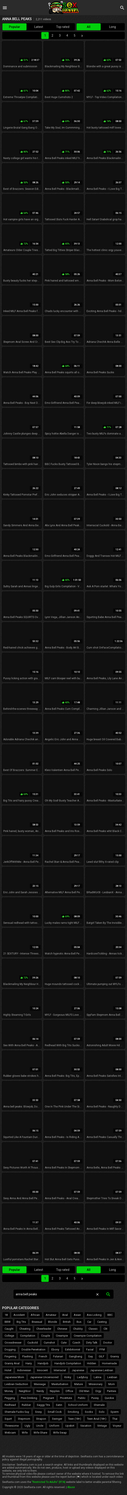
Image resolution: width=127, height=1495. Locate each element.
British (67, 1321)
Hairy (28, 1363)
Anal (65, 1314)
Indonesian (24, 1370)
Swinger (57, 1418)
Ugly (27, 1425)
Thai (114, 1418)
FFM (102, 1349)
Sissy (38, 1411)
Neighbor (25, 1391)
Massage (40, 1384)
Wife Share (40, 1432)
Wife (25, 1432)
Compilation (27, 1335)
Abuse (71, 1487)
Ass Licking (94, 1314)
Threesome (12, 1425)
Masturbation (60, 1384)
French (43, 1356)
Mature (78, 1384)
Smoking (73, 1411)
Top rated (62, 27)
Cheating (24, 1328)
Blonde (52, 1321)
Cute (64, 1342)
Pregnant (48, 1398)
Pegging (10, 1398)
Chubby (78, 1328)
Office (69, 1391)
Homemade (109, 1363)
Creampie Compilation (88, 1335)
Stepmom (24, 1418)
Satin (59, 1404)
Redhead (10, 1404)
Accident (19, 1314)
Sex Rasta (63, 7)
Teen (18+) (74, 1418)
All (88, 27)
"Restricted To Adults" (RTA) (48, 1482)
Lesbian (112, 1377)
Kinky (67, 1377)
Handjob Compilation (67, 1363)
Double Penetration (33, 1349)
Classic (93, 1328)
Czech (76, 1342)
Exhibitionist (72, 1349)
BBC (110, 1314)
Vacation (85, 1425)
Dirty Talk (91, 1342)
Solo (102, 1411)
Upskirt (69, 1425)
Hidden (91, 1363)
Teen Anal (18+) (96, 1418)
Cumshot (49, 1342)
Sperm (114, 1411)
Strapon (41, 1418)
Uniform (54, 1425)
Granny (114, 1356)
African (35, 1314)
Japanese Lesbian (101, 1370)
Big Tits (21, 1321)
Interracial (60, 1370)
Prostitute (66, 1398)
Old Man (84, 1391)
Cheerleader (43, 1328)
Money (9, 1391)
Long (112, 27)
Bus (79, 1321)
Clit (105, 1328)
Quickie (109, 1398)
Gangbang (75, 1356)
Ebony (55, 1349)
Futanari (58, 1356)
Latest (38, 27)
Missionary (95, 1384)
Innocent (42, 1370)
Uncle (39, 1425)
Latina (97, 1377)
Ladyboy (82, 1377)
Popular (14, 27)
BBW (8, 1321)
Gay (90, 1356)
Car (89, 1321)
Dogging (10, 1349)
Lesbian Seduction (16, 1384)
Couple (45, 1335)
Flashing (27, 1356)
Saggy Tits (43, 1404)
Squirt (8, 1418)
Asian (77, 1314)
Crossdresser (13, 1342)
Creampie (62, 1335)
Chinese (62, 1328)
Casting (102, 1321)
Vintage (102, 1425)
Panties (111, 1391)
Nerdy (40, 1391)
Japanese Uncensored (44, 1377)
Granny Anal (12, 1363)
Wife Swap (60, 1432)
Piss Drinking (29, 1398)
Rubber (26, 1404)
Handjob (43, 1363)
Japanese (78, 1370)
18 (6, 1314)
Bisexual (37, 1321)
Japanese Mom (14, 1377)
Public (81, 1398)
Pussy (95, 1398)
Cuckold (32, 1342)
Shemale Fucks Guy (17, 1411)
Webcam (10, 1432)
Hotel (8, 1370)
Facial (90, 1349)
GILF (101, 1356)
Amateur (51, 1314)
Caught (9, 1328)
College (9, 1335)
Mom (111, 1384)
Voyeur (117, 1425)
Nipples (55, 1391)
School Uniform (78, 1404)
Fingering (10, 1356)
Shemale (99, 1404)
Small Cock (55, 1411)
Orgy (98, 1391)
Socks (89, 1411)
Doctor (107, 1342)
